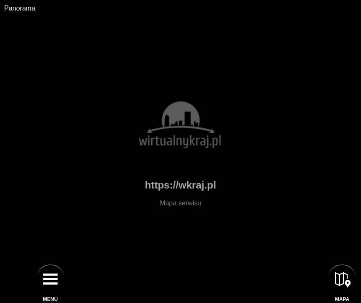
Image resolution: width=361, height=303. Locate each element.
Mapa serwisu (180, 203)
